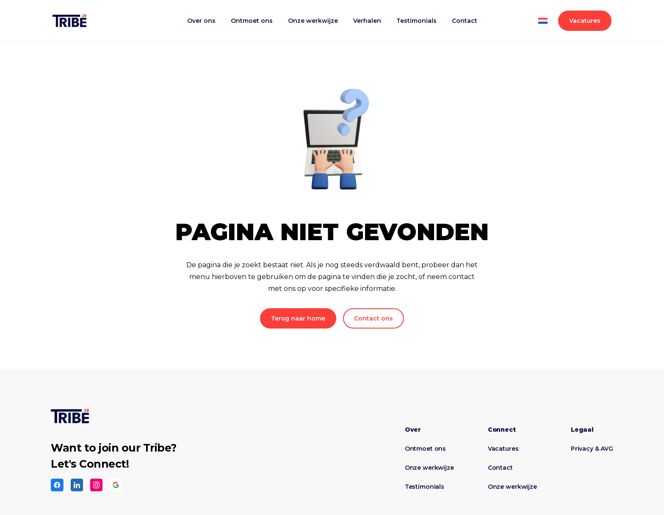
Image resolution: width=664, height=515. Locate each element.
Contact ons (373, 318)
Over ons (201, 21)
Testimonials (416, 21)
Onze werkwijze (313, 21)
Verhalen (367, 21)
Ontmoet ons (252, 21)
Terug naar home (298, 318)
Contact (464, 21)
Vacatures (584, 21)
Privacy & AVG (592, 448)
